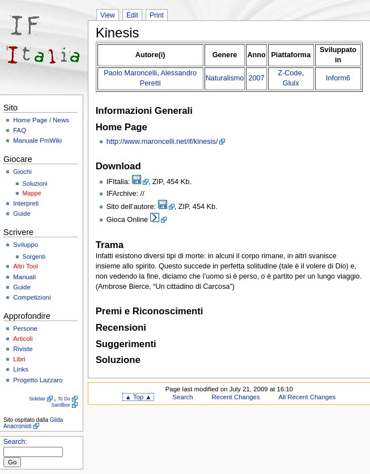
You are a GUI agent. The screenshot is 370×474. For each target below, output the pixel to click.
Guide (22, 213)
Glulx (291, 83)
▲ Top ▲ (138, 397)
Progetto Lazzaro (37, 380)
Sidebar (37, 399)
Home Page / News (41, 120)
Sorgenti (34, 256)
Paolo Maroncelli (130, 73)
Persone (25, 328)
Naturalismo (225, 78)
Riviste (22, 348)
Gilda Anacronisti (33, 423)
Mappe (32, 193)
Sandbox (61, 405)
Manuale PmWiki (37, 140)
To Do (64, 399)
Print (157, 15)
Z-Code (289, 73)
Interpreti (26, 203)
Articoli (22, 338)
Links (20, 369)
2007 (256, 78)
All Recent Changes (307, 397)
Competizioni (31, 297)
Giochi (22, 171)
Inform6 (338, 78)
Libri (19, 359)
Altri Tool (25, 266)
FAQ (19, 130)
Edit (132, 15)
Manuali (24, 277)
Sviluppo (25, 244)
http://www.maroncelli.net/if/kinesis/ (162, 142)
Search (14, 442)
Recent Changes (236, 397)
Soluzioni (35, 183)
